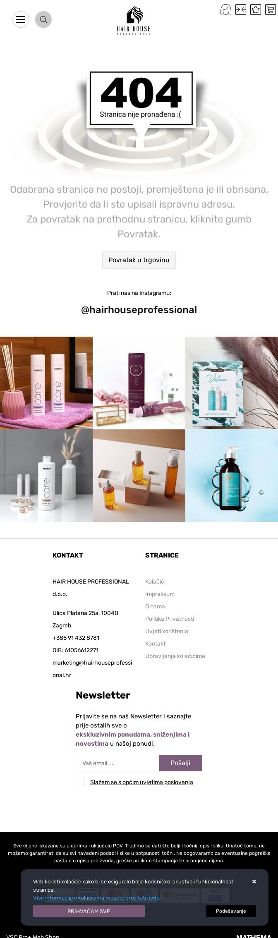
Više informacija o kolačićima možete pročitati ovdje (97, 898)
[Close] (89, 911)
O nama (155, 606)
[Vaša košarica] (270, 9)
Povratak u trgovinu (139, 260)
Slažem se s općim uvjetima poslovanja (141, 782)
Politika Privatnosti (169, 618)
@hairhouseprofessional (139, 310)
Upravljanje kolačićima (175, 656)
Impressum (160, 594)
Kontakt (155, 643)
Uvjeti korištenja (166, 631)
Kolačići (155, 581)
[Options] (231, 911)
